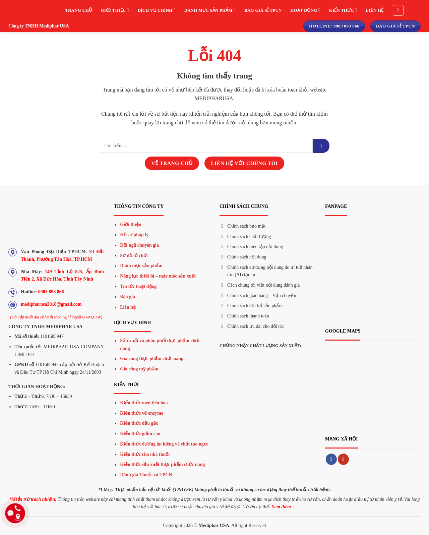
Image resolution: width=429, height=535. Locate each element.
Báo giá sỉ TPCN (263, 10)
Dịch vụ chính (157, 10)
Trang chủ (78, 10)
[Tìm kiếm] (398, 10)
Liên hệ (374, 10)
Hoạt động (305, 10)
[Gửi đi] (321, 146)
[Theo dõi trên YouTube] (343, 459)
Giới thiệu (115, 10)
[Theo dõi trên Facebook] (331, 459)
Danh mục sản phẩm (210, 10)
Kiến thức (343, 10)
